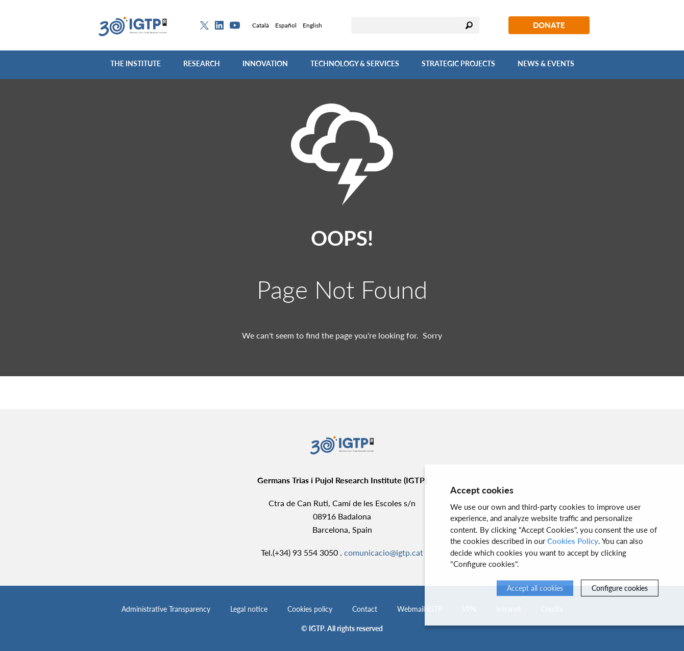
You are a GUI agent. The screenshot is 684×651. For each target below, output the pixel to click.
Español (286, 25)
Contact (364, 609)
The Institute (135, 63)
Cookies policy (309, 609)
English (312, 25)
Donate (549, 25)
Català (260, 25)
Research (201, 63)
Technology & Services (354, 63)
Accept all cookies (535, 588)
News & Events (546, 63)
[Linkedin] (219, 25)
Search (469, 25)
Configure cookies (620, 588)
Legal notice (248, 609)
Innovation (265, 63)
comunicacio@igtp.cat (383, 552)
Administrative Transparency (165, 609)
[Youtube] (235, 25)
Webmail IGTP (419, 609)
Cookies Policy (572, 540)
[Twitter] (204, 25)
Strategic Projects (458, 63)
